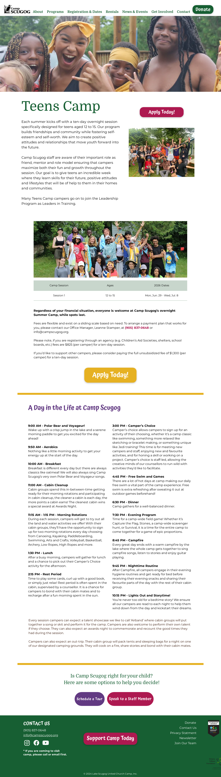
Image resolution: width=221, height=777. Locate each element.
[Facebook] (36, 742)
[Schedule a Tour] (90, 699)
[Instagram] (27, 742)
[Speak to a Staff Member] (130, 699)
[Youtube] (45, 742)
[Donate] (203, 9)
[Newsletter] (188, 738)
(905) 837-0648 (34, 730)
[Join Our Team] (185, 743)
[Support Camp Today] (110, 739)
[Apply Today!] (162, 112)
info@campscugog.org (51, 332)
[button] (38, 11)
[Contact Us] (188, 727)
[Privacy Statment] (183, 732)
